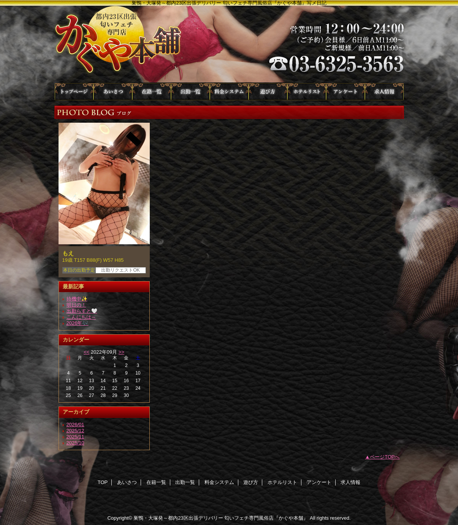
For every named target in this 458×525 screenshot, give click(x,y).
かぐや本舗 (229, 44)
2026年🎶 (78, 323)
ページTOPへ (385, 457)
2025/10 (75, 443)
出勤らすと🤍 (82, 311)
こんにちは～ (81, 317)
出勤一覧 (190, 91)
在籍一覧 (151, 91)
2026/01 (75, 424)
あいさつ (113, 91)
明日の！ (76, 305)
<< (86, 352)
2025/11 (75, 437)
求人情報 (384, 91)
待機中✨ (77, 299)
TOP (74, 91)
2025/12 (75, 430)
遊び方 (268, 91)
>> (121, 352)
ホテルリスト (306, 91)
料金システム (229, 91)
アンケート (345, 91)
